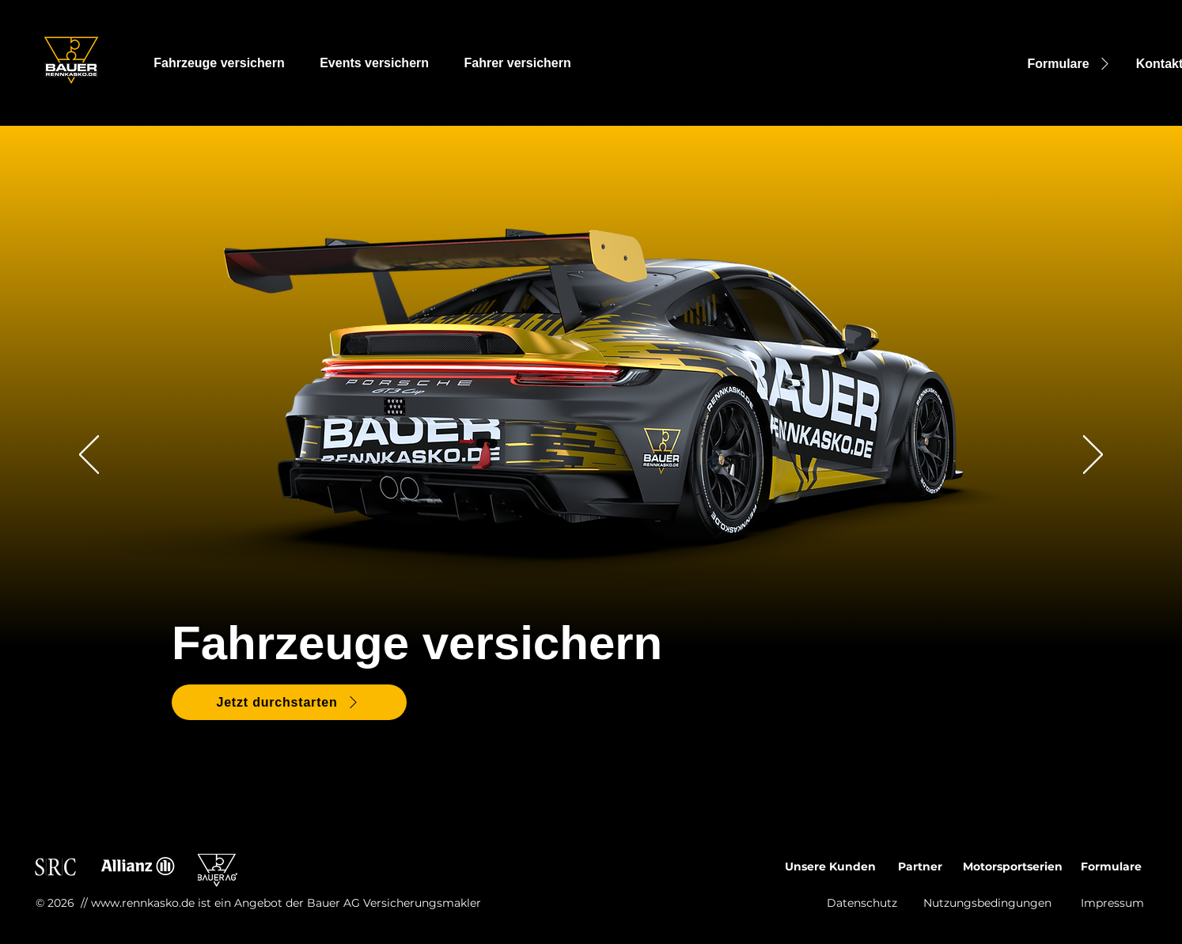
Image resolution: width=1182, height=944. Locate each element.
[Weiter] (1093, 455)
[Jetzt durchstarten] (289, 702)
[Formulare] (1070, 64)
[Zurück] (89, 455)
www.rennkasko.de (143, 903)
